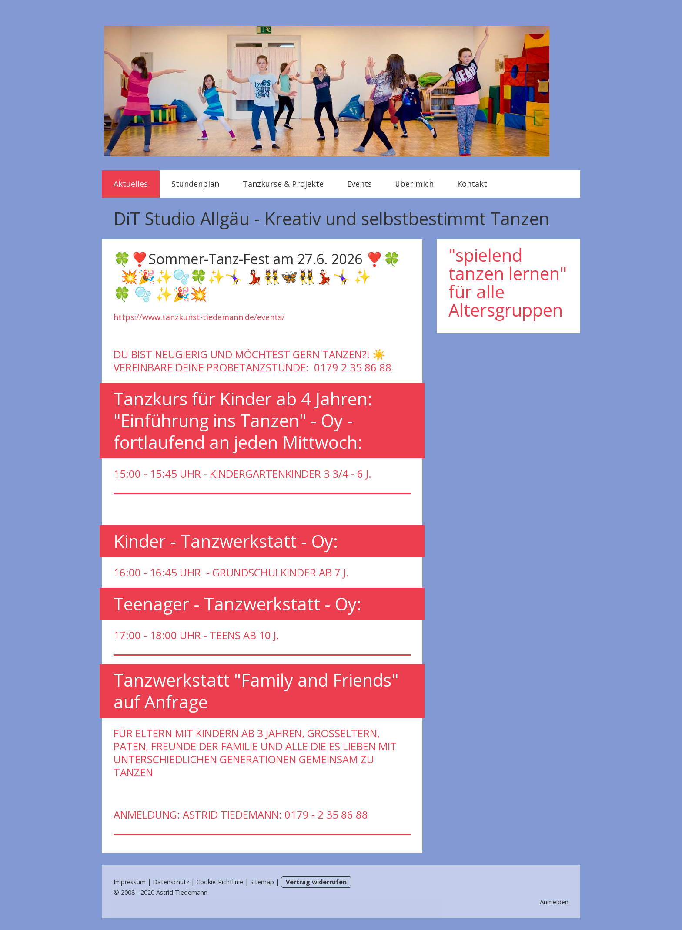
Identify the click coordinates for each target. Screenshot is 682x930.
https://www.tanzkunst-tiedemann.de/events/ (199, 317)
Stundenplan (195, 184)
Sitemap (262, 882)
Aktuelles (131, 184)
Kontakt (472, 184)
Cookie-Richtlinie (219, 882)
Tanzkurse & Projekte (283, 184)
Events (359, 184)
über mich (414, 184)
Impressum (130, 882)
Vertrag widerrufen (316, 882)
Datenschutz (171, 882)
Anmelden (554, 902)
